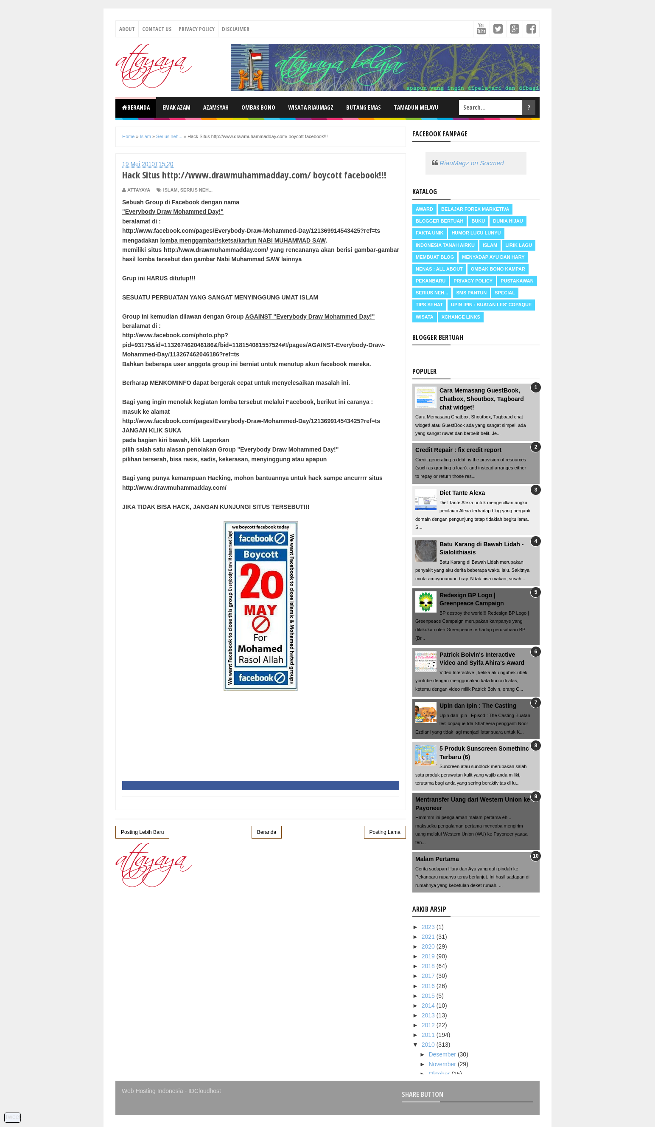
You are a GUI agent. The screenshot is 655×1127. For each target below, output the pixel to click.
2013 (429, 1015)
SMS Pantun (471, 292)
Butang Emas (363, 107)
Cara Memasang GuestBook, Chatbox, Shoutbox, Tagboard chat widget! (481, 398)
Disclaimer (235, 29)
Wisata (425, 316)
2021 (429, 936)
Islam (170, 189)
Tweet (12, 1116)
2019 (429, 956)
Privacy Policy (197, 29)
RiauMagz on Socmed (471, 163)
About (127, 29)
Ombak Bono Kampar (498, 268)
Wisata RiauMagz (310, 107)
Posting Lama (384, 832)
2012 (429, 1025)
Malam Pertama (437, 859)
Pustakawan (517, 280)
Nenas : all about (439, 268)
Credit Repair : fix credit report (458, 449)
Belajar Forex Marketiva (475, 209)
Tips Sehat (429, 304)
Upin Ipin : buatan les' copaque (491, 304)
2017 (429, 975)
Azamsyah (216, 107)
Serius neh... (196, 189)
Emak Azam (176, 107)
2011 (429, 1034)
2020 (429, 946)
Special (505, 292)
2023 (429, 927)
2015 (429, 995)
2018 (429, 966)
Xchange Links (461, 316)
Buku (478, 220)
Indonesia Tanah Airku (445, 245)
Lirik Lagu (518, 245)
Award (424, 209)
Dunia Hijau (508, 220)
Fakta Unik (429, 232)
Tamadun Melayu (416, 107)
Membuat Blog (435, 257)
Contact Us (156, 29)
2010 (429, 1044)
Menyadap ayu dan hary (493, 257)
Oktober (439, 1074)
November (442, 1064)
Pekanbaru (430, 280)
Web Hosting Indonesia (152, 1090)
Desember (442, 1054)
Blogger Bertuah (439, 220)
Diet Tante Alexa (462, 492)
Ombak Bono (258, 107)
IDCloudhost (204, 1090)
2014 (429, 1005)
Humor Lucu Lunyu (476, 232)
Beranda (136, 107)
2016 (429, 986)
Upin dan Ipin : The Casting (477, 705)
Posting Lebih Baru (142, 832)
